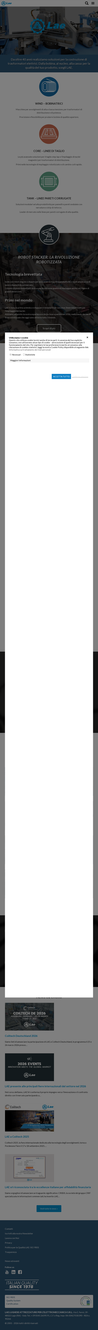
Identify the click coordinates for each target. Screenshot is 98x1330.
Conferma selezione (80, 376)
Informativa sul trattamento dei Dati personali (30, 349)
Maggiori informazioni (20, 360)
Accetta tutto (61, 376)
